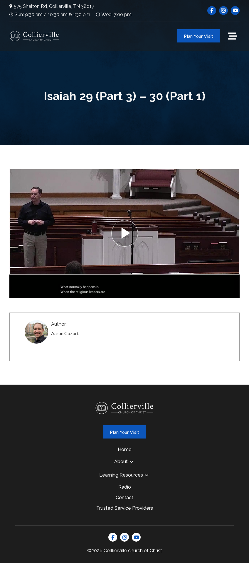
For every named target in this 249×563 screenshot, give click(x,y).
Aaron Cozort (65, 333)
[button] (233, 36)
